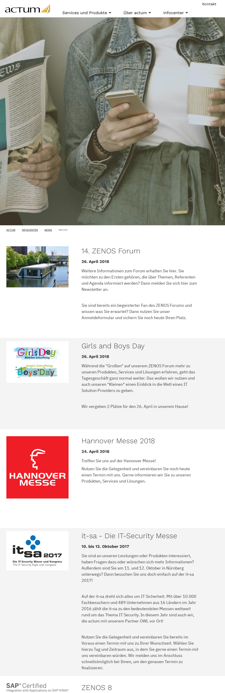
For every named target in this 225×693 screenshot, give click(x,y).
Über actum (135, 12)
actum (10, 229)
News (48, 229)
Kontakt (209, 4)
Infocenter (173, 12)
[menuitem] (89, 12)
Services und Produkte (84, 12)
